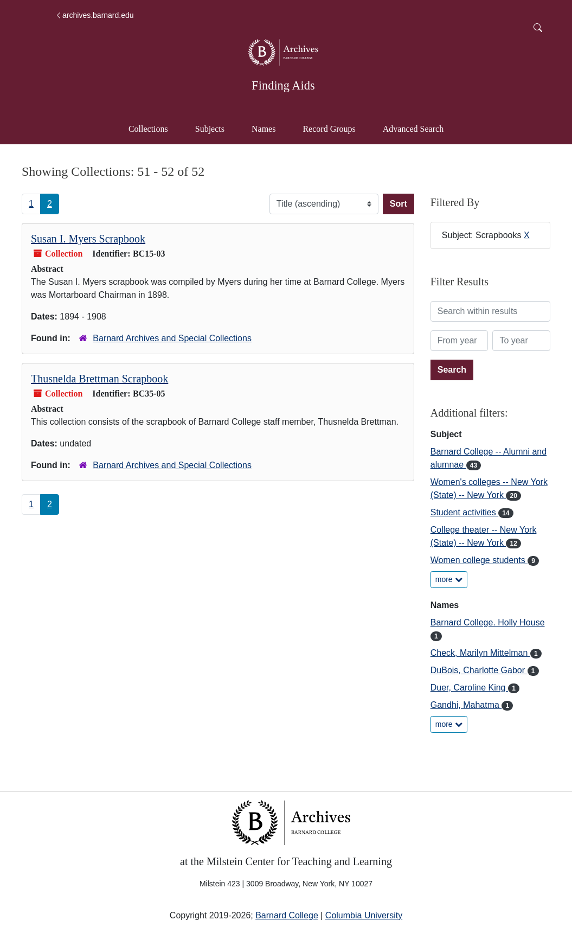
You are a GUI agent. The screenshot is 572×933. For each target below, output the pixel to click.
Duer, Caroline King (469, 687)
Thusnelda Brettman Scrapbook (99, 379)
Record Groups (329, 128)
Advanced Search (418, 127)
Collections (148, 128)
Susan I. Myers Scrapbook (88, 239)
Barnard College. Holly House (487, 622)
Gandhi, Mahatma (466, 705)
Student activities (464, 512)
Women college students (479, 560)
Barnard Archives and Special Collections (172, 338)
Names (263, 128)
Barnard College (286, 915)
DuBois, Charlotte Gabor (479, 670)
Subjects (209, 128)
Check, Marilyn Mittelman (480, 652)
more (448, 579)
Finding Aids (283, 85)
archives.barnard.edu (94, 15)
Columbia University (363, 915)
